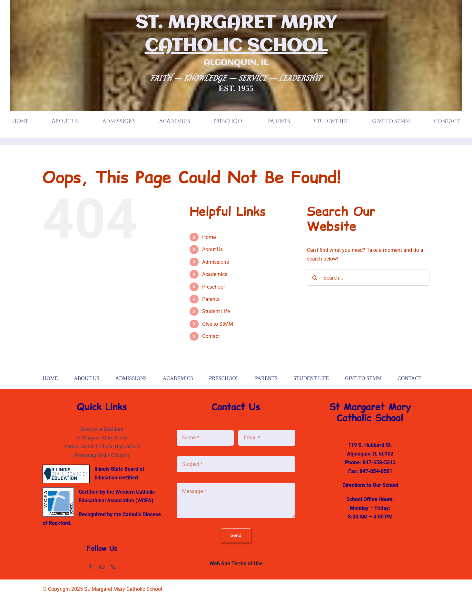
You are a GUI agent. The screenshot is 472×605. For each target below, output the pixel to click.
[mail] (101, 566)
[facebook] (90, 566)
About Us (212, 249)
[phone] (113, 566)
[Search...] (368, 278)
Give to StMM (217, 324)
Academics (214, 274)
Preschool (213, 287)
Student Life (216, 311)
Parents (211, 299)
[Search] (315, 278)
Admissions (215, 262)
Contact (211, 336)
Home (209, 237)
